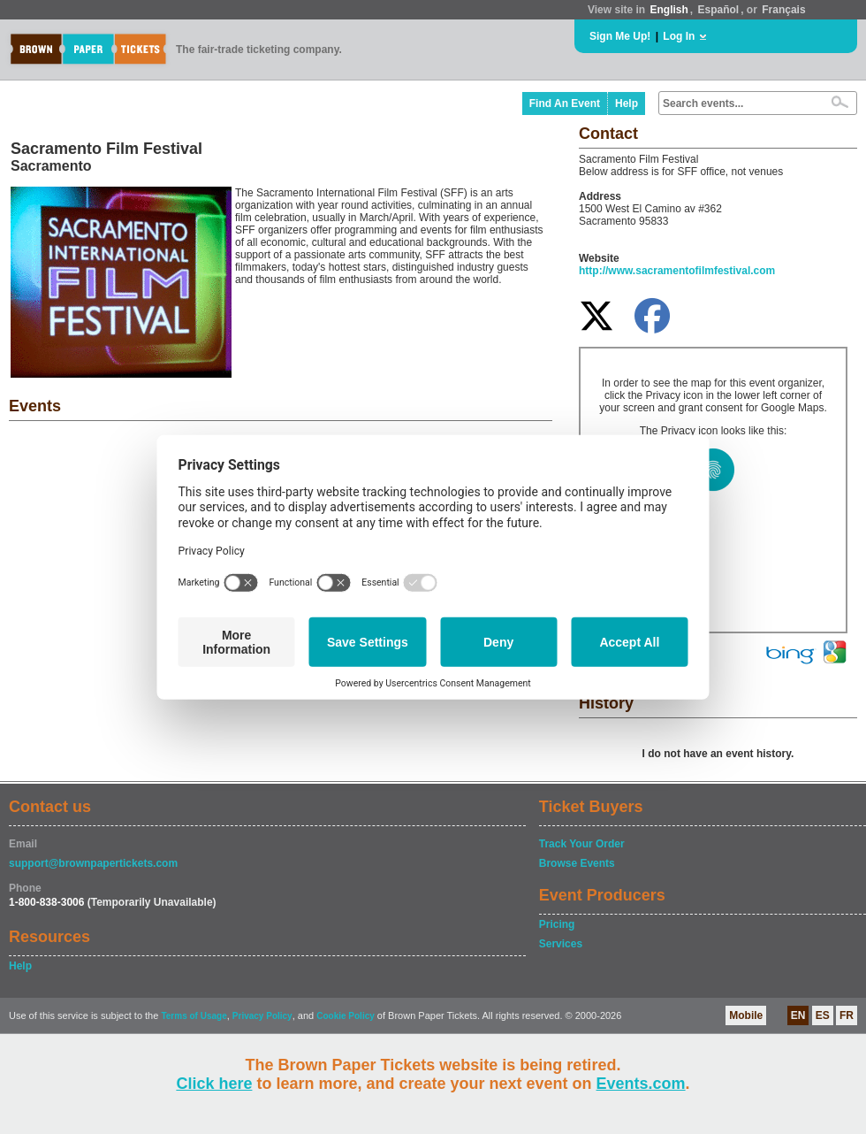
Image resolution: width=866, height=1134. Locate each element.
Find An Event (564, 103)
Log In (679, 36)
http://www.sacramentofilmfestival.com (677, 270)
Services (560, 944)
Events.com (641, 1083)
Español (719, 10)
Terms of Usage (193, 1016)
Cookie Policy (345, 1016)
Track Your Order (582, 844)
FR (846, 1015)
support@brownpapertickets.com (93, 863)
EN (798, 1015)
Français (783, 10)
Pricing (557, 924)
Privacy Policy (262, 1016)
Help (626, 103)
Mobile (746, 1015)
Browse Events (577, 863)
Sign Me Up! (619, 36)
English (668, 10)
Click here (214, 1083)
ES (823, 1015)
